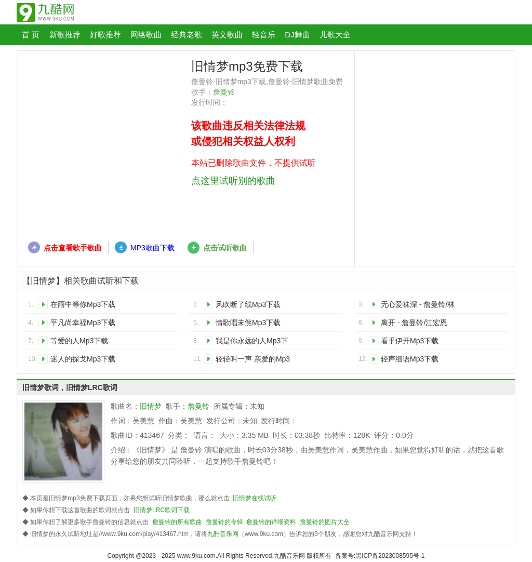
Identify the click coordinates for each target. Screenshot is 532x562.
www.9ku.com (196, 555)
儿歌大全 (335, 34)
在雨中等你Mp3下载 (82, 304)
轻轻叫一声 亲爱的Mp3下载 (253, 361)
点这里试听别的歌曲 (233, 181)
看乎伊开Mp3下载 (409, 341)
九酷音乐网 (222, 534)
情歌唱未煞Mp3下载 (248, 322)
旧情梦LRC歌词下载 (162, 510)
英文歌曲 (227, 34)
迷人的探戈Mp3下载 (82, 359)
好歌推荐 (105, 34)
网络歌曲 (146, 34)
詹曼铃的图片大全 (325, 522)
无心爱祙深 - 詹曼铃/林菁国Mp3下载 (418, 306)
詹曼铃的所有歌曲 (177, 522)
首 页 (30, 34)
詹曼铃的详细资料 (271, 522)
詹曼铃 (224, 92)
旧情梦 (151, 406)
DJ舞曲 (297, 34)
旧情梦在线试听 (254, 498)
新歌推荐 (65, 34)
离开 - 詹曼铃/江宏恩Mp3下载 (414, 324)
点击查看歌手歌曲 (73, 248)
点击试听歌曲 (225, 248)
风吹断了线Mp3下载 (248, 304)
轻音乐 (263, 34)
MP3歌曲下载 (152, 248)
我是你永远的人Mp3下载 (252, 343)
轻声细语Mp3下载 (409, 359)
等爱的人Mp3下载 (79, 341)
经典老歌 (186, 34)
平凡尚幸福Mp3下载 (82, 322)
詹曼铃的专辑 (224, 522)
